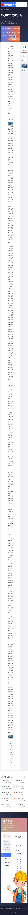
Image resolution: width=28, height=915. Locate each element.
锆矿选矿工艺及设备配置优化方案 (24, 60)
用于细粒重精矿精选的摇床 (6, 798)
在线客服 (14, 39)
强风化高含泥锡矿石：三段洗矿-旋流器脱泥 (6, 805)
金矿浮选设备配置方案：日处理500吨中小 (6, 786)
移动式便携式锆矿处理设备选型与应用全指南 (20, 792)
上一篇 (11, 745)
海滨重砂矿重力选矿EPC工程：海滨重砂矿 (20, 798)
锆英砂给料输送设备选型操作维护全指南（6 (6, 792)
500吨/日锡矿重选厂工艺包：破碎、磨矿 (20, 805)
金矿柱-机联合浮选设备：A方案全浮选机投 (20, 786)
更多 (25, 777)
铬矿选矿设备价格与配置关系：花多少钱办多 (6, 780)
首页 (2, 9)
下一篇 (11, 758)
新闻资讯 (6, 9)
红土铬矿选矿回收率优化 (20, 780)
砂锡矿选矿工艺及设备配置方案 (24, 70)
